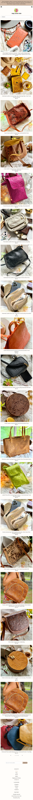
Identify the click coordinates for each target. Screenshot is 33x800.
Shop (16, 771)
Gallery (16, 776)
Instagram (17, 784)
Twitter (16, 787)
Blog (16, 772)
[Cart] (31, 7)
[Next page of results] (22, 755)
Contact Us (16, 779)
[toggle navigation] (1, 6)
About (16, 774)
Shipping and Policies (16, 778)
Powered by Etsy (16, 797)
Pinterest (16, 786)
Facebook (16, 789)
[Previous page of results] (10, 755)
